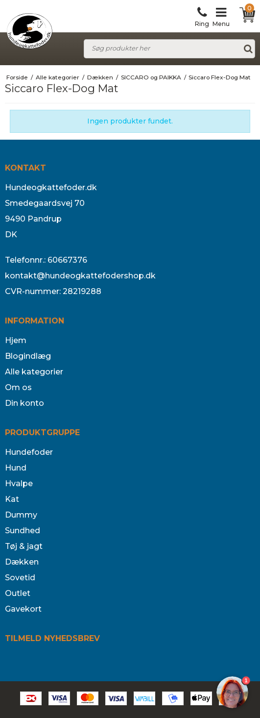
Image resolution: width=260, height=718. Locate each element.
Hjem (15, 340)
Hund (15, 467)
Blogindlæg (28, 356)
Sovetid (20, 577)
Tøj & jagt (24, 546)
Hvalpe (19, 483)
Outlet (17, 593)
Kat (12, 499)
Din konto (24, 403)
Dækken (22, 562)
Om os (18, 387)
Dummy (21, 515)
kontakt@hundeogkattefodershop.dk (80, 275)
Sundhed (22, 530)
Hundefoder (29, 452)
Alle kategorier (34, 371)
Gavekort (23, 609)
